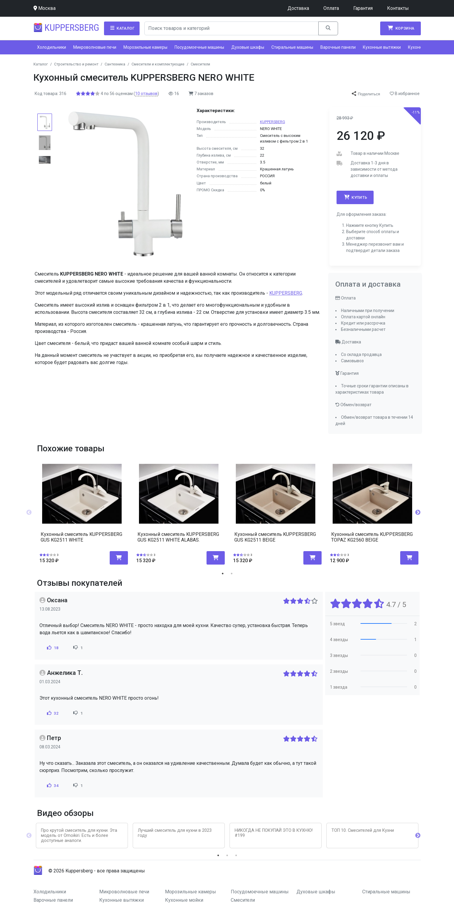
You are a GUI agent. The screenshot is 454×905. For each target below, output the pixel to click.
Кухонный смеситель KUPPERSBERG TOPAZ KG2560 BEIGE (372, 537)
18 (52, 647)
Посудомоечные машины (199, 47)
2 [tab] (232, 574)
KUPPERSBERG (272, 122)
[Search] (231, 28)
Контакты (398, 8)
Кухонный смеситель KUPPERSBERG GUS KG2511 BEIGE (275, 537)
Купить (355, 197)
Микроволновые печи (94, 47)
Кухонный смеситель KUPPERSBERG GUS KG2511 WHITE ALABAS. (178, 537)
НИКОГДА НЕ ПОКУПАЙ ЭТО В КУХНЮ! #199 (274, 833)
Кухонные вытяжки (382, 47)
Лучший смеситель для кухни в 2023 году (175, 833)
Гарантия (363, 8)
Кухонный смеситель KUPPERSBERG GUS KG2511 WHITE (81, 537)
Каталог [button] (122, 28)
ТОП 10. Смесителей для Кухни (362, 830)
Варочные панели (338, 47)
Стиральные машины (292, 47)
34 (52, 785)
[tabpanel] (81, 510)
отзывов (146, 93)
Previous (29, 513)
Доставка (298, 8)
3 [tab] (236, 855)
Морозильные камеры (145, 47)
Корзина (400, 28)
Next (418, 513)
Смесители (243, 900)
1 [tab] (223, 574)
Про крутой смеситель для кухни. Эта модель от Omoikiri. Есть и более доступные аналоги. (79, 835)
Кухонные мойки (184, 900)
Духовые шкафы (247, 47)
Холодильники (51, 47)
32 (52, 713)
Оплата (331, 8)
